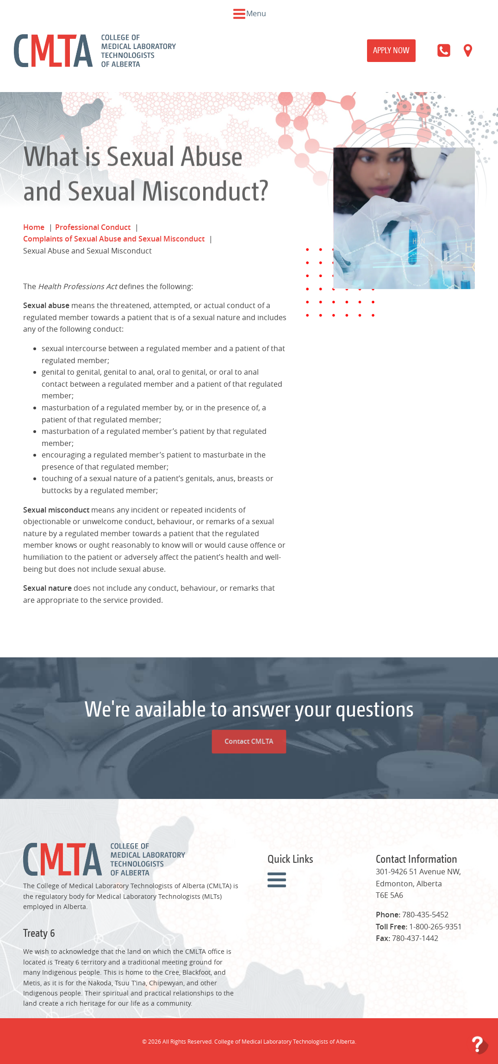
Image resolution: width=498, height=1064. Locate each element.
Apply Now (391, 50)
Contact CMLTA (249, 707)
